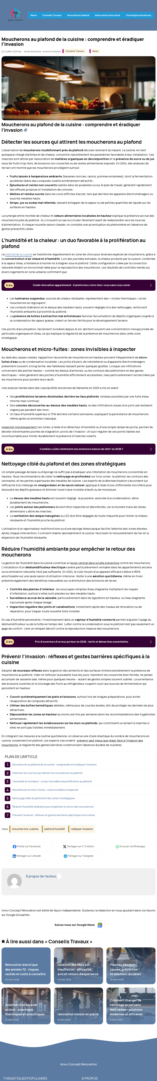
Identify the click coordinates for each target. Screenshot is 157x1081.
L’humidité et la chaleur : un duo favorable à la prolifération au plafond (52, 781)
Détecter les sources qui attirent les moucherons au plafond (47, 773)
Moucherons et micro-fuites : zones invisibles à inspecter (45, 789)
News (34, 15)
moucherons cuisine (25, 829)
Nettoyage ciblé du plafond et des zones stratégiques (43, 798)
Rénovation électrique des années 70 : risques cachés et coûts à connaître (25, 969)
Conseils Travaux (52, 15)
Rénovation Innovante (107, 15)
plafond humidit (54, 829)
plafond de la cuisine (18, 254)
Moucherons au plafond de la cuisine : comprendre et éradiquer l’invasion (54, 764)
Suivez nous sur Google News (79, 925)
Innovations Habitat (78, 15)
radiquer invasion (82, 829)
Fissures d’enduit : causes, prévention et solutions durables (125, 969)
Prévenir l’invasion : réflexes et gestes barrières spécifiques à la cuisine (53, 815)
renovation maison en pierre (78, 1014)
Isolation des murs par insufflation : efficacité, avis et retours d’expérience (77, 969)
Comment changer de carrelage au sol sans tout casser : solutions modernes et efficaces (126, 1007)
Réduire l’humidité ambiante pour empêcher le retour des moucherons (53, 806)
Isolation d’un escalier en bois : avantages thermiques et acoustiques (24, 1009)
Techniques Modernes (138, 15)
